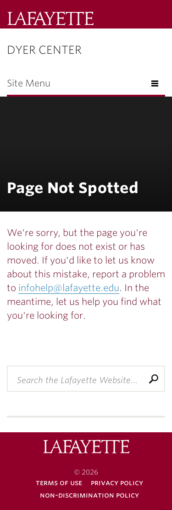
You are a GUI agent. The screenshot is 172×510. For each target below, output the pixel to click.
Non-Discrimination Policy (89, 495)
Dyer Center (44, 50)
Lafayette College (86, 447)
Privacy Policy (117, 482)
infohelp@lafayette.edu (68, 287)
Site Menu (28, 83)
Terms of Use (59, 482)
